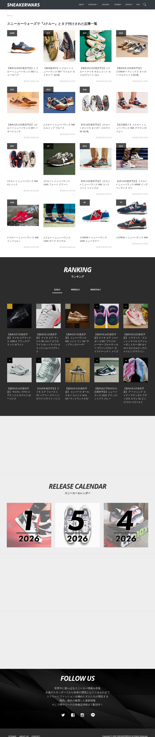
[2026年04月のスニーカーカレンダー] (126, 525)
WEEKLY (75, 289)
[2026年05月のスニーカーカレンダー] (77, 525)
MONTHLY (96, 289)
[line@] (91, 715)
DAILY (57, 289)
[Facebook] (72, 715)
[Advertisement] (77, 445)
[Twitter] (63, 715)
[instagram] (82, 715)
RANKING (77, 269)
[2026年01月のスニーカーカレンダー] (29, 525)
